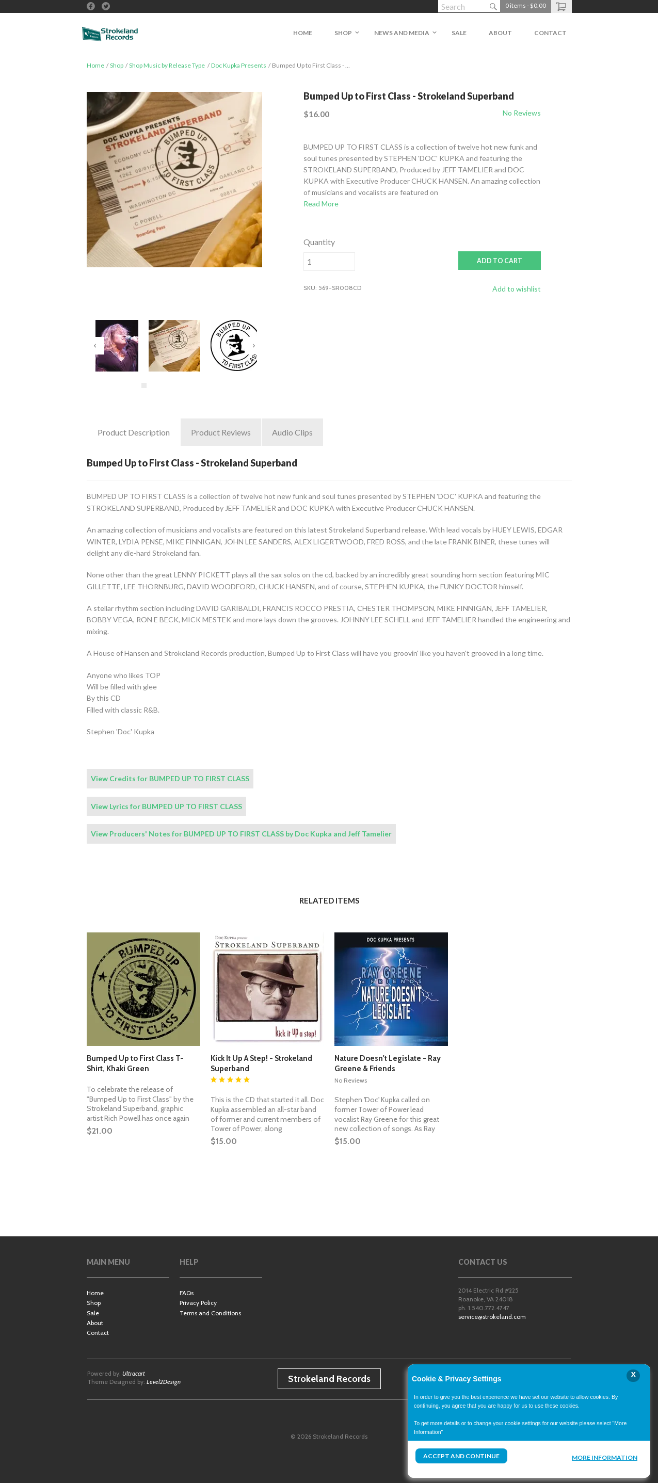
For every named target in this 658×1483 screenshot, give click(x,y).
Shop (116, 65)
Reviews (221, 432)
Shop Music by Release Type (167, 65)
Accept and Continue (461, 1456)
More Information (604, 1457)
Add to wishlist (516, 288)
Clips (292, 432)
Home (95, 65)
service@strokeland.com (492, 1316)
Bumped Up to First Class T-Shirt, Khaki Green (135, 1063)
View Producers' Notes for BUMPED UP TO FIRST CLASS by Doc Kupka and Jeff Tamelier (241, 833)
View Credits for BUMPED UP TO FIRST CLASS (170, 778)
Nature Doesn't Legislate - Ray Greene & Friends (387, 1063)
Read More (321, 203)
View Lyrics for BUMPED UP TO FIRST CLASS (166, 806)
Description (134, 432)
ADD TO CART (499, 261)
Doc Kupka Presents (238, 65)
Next (253, 345)
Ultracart (133, 1373)
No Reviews (522, 112)
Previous (95, 345)
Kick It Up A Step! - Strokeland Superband (261, 1063)
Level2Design (164, 1381)
